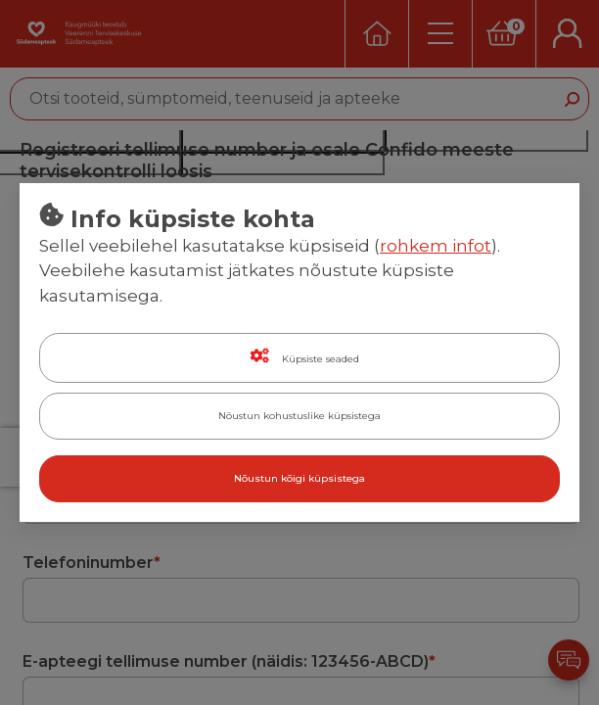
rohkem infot (435, 246)
